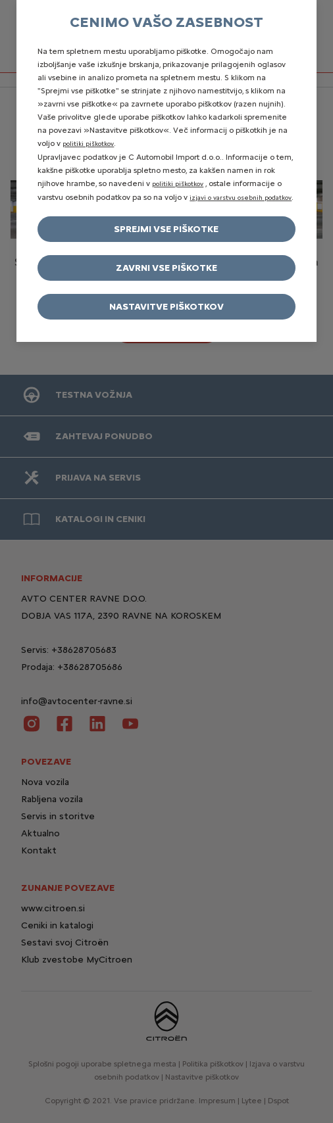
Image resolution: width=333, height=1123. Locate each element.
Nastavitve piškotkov (166, 306)
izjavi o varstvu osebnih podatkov (241, 197)
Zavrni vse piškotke (166, 268)
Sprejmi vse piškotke (166, 229)
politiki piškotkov (88, 143)
